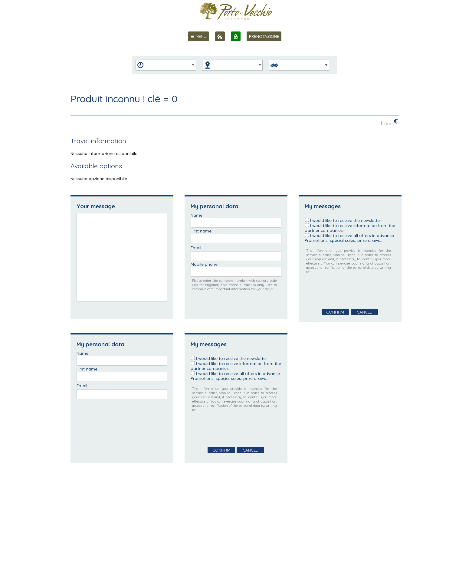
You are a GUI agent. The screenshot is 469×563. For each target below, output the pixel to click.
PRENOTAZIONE (264, 36)
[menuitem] (198, 36)
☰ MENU (198, 36)
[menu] (198, 36)
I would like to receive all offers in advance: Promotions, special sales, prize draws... (350, 238)
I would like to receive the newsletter (345, 220)
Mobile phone (204, 264)
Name (196, 215)
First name (201, 231)
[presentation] (351, 291)
